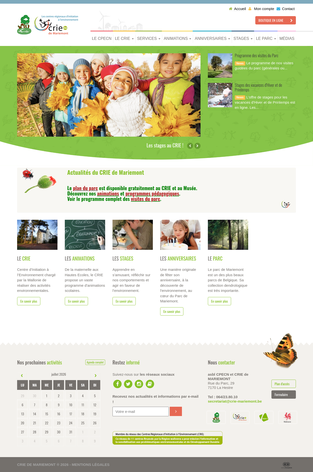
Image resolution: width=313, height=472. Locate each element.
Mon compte (261, 9)
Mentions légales (91, 464)
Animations (177, 38)
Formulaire (281, 394)
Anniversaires (212, 38)
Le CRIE (124, 38)
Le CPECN (102, 38)
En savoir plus (28, 301)
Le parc (266, 38)
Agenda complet (95, 362)
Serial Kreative (286, 465)
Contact (286, 9)
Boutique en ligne (275, 20)
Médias (286, 38)
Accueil (237, 9)
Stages (243, 38)
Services (148, 38)
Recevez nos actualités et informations (155, 399)
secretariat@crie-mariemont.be (235, 401)
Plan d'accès (282, 383)
